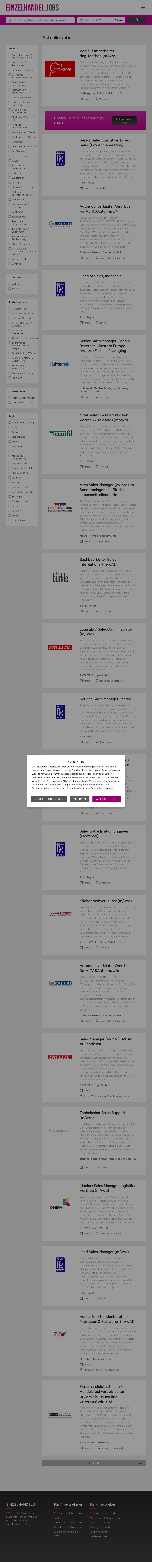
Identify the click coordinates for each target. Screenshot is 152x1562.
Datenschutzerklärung (102, 788)
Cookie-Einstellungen (49, 799)
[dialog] (76, 781)
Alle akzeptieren (106, 799)
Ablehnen (80, 799)
